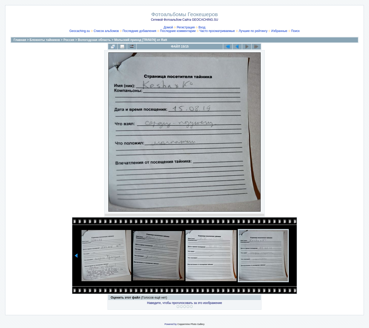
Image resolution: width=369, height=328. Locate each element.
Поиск (295, 31)
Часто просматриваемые (217, 31)
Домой (168, 27)
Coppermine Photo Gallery (190, 324)
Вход (201, 27)
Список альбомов (106, 31)
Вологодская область (94, 40)
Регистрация (186, 27)
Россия (68, 40)
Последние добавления (139, 31)
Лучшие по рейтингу (253, 31)
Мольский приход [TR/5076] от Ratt (140, 40)
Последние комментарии (178, 31)
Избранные (279, 31)
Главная (20, 40)
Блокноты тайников (45, 40)
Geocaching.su (79, 31)
